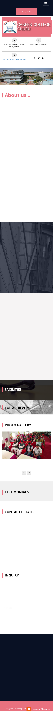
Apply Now (26, 11)
